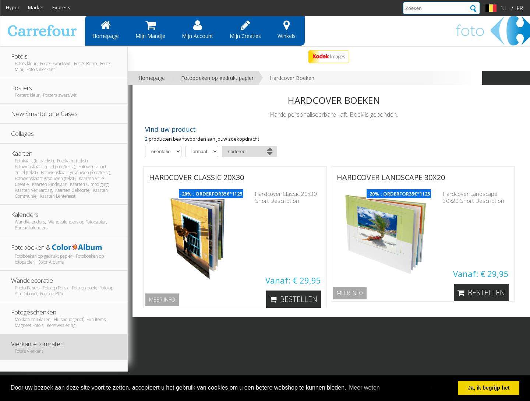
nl (504, 8)
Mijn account (197, 29)
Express (61, 7)
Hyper (13, 7)
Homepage (105, 29)
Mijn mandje (150, 29)
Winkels (287, 29)
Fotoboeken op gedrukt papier (217, 77)
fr (519, 8)
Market (36, 7)
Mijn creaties (245, 29)
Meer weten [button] (364, 387)
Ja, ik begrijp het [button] (489, 388)
